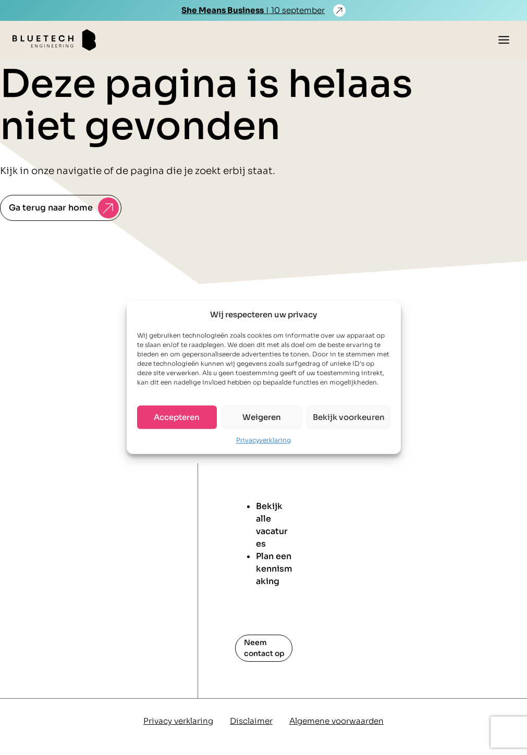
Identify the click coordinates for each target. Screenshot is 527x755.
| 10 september (253, 10)
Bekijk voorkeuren (349, 417)
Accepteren (177, 417)
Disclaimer (251, 721)
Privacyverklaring (263, 440)
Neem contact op (264, 648)
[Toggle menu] (503, 40)
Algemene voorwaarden (336, 721)
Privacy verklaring (178, 721)
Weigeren (261, 417)
